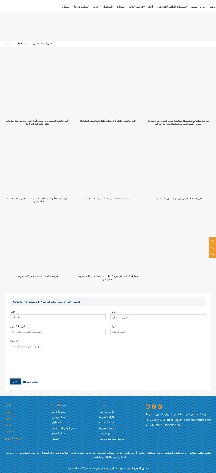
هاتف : (113, 312)
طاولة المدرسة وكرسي (111, 439)
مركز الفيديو (58, 433)
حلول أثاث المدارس (42, 43)
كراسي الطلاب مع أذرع (26, 453)
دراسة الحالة (22, 43)
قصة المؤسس (60, 417)
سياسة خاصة (32, 381)
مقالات (9, 412)
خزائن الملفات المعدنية (110, 453)
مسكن (8, 43)
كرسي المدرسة (107, 428)
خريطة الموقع (13, 438)
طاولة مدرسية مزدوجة (83, 453)
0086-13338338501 (168, 425)
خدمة (8, 425)
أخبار (8, 405)
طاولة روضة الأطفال (101, 457)
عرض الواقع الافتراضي (64, 428)
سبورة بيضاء (105, 433)
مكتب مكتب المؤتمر (200, 453)
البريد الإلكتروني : (19, 326)
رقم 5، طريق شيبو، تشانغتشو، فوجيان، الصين (181, 414)
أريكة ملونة (130, 453)
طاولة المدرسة (107, 417)
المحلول (56, 422)
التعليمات (10, 431)
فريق (8, 418)
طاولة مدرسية (106, 411)
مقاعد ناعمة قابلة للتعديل (55, 453)
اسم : (12, 312)
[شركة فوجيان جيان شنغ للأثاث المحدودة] (32, 7)
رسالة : (14, 341)
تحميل (55, 439)
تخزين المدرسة (107, 422)
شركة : (113, 326)
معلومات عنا (58, 411)
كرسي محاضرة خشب (151, 453)
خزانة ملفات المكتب (176, 453)
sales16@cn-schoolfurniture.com (188, 420)
